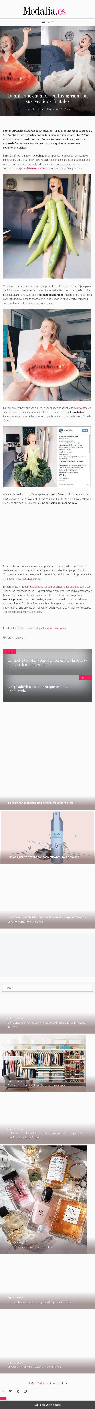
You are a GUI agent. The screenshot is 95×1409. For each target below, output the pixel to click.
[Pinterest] (18, 1391)
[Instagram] (25, 1391)
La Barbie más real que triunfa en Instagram (42, 628)
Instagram (20, 168)
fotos (10, 637)
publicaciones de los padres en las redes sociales (52, 586)
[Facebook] (3, 1391)
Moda (67, 109)
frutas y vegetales (81, 407)
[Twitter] (10, 1391)
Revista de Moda (58, 1383)
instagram (19, 637)
